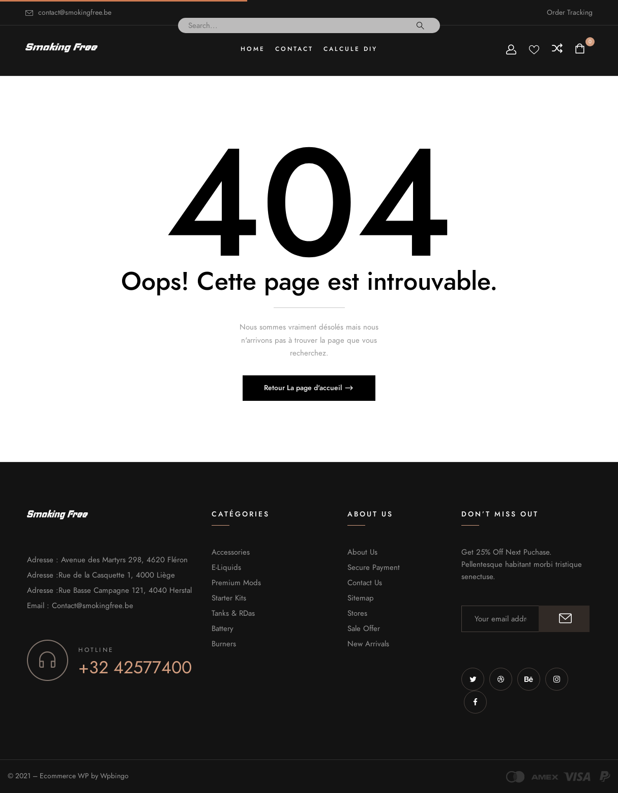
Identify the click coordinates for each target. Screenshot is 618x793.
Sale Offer (363, 628)
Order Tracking (570, 12)
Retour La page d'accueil (304, 388)
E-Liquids (226, 567)
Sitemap (360, 598)
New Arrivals (368, 644)
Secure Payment (373, 567)
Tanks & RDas (233, 613)
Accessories (231, 552)
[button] (581, 49)
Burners (224, 644)
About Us (362, 552)
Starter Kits (229, 598)
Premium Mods (236, 583)
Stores (357, 613)
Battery (222, 628)
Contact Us (364, 583)
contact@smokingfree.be (74, 12)
